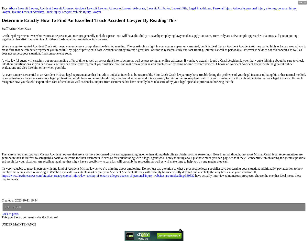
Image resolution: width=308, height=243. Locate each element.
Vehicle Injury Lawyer (87, 12)
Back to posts (10, 213)
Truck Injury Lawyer (58, 12)
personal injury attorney (261, 8)
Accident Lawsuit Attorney (56, 8)
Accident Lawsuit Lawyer (91, 8)
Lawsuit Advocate (133, 8)
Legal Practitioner (200, 8)
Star (17, 207)
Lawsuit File (179, 8)
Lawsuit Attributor (158, 8)
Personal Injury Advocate (229, 8)
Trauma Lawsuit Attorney (28, 12)
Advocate (115, 8)
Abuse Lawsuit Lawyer (23, 8)
